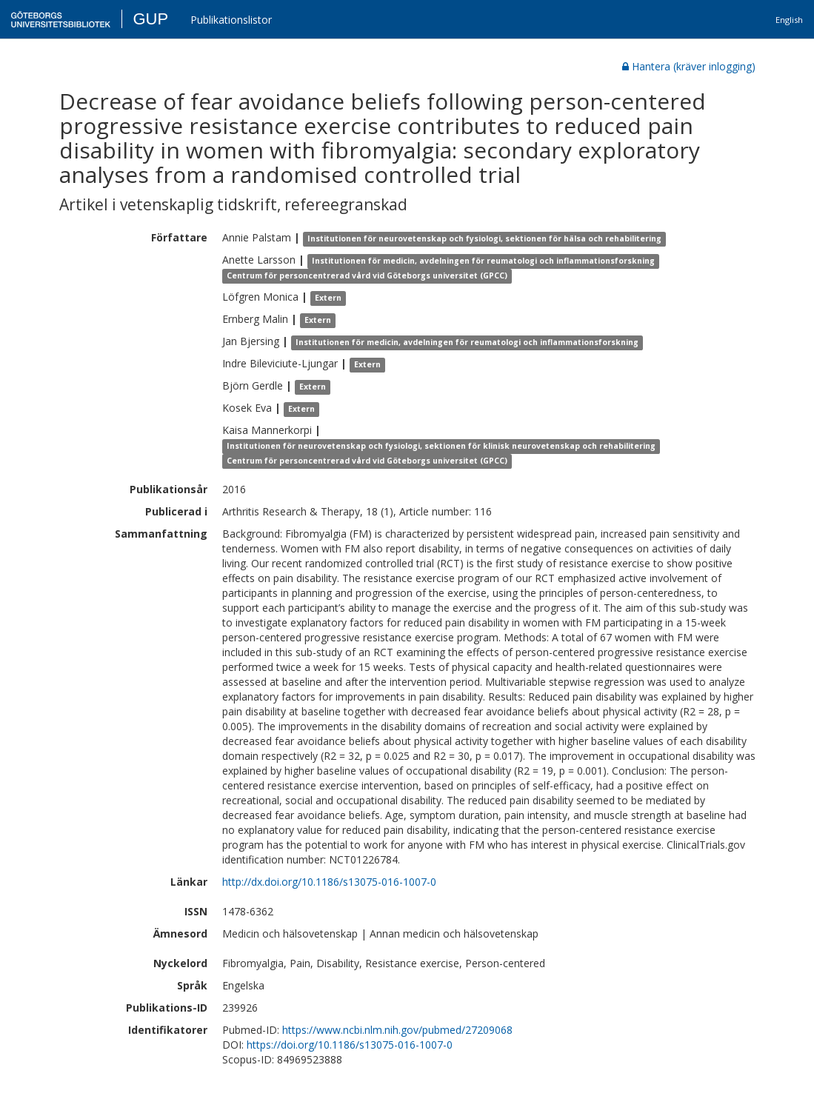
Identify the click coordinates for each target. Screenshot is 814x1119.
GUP (150, 19)
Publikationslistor (231, 20)
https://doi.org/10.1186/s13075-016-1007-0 (350, 1045)
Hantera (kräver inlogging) (688, 66)
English (789, 19)
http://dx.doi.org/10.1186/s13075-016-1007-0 (329, 882)
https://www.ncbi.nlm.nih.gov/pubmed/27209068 (397, 1030)
